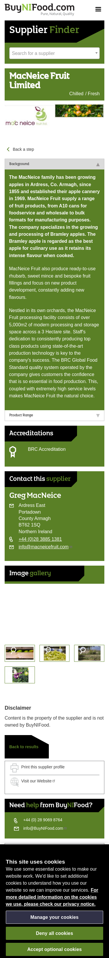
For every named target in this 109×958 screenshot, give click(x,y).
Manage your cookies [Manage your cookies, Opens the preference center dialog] (55, 919)
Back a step (23, 149)
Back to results (23, 746)
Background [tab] (54, 164)
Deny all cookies (54, 935)
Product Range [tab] (54, 415)
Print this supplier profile (43, 767)
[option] (54, 612)
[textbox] (54, 53)
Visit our (38, 781)
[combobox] (54, 53)
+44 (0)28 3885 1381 (40, 539)
